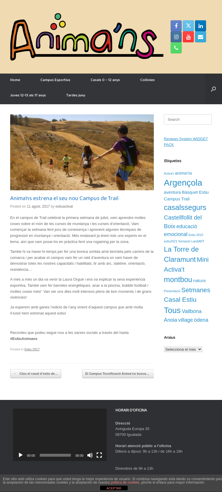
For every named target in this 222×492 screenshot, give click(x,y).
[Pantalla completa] (99, 455)
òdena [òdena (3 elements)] (201, 320)
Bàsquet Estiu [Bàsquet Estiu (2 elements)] (195, 192)
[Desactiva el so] (90, 455)
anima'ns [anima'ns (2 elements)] (183, 173)
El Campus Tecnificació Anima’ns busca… (120, 373)
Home (15, 81)
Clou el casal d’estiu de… (35, 373)
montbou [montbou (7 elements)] (178, 279)
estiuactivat (64, 206)
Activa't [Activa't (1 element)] (169, 173)
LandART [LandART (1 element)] (197, 241)
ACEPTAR (114, 488)
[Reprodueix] (21, 455)
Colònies (147, 81)
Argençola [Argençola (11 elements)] (183, 182)
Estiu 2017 (31, 349)
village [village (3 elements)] (185, 320)
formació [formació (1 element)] (184, 241)
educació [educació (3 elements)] (186, 226)
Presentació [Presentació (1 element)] (172, 291)
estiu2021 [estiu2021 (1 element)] (170, 241)
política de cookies (125, 482)
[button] (213, 89)
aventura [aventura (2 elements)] (172, 192)
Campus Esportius (55, 81)
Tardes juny (75, 96)
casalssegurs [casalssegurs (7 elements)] (185, 207)
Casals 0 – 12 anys (105, 81)
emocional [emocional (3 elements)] (175, 234)
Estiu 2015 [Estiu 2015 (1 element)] (196, 235)
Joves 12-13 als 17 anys (28, 96)
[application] (60, 435)
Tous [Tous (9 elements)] (172, 310)
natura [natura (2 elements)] (199, 280)
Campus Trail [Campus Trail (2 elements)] (176, 198)
